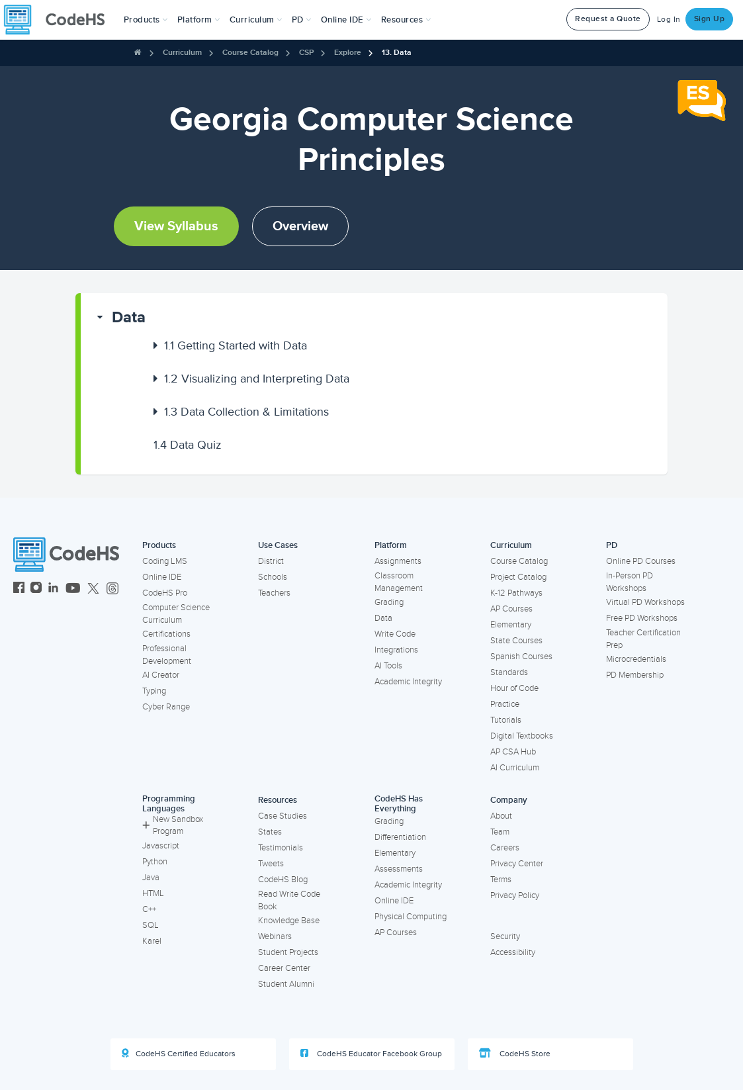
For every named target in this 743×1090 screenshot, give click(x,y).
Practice (504, 704)
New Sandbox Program (172, 825)
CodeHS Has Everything (398, 803)
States (270, 832)
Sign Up (709, 19)
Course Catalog (250, 53)
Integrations (396, 650)
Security (505, 936)
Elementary (510, 624)
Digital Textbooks (521, 736)
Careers (504, 847)
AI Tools (388, 665)
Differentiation (400, 837)
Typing (154, 691)
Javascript (160, 845)
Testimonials (280, 847)
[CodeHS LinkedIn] (53, 589)
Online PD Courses (641, 561)
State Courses (516, 640)
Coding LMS (164, 561)
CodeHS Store (514, 1053)
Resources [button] (406, 20)
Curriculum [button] (256, 20)
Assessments (398, 869)
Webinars (275, 936)
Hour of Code (514, 688)
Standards (509, 672)
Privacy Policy (514, 895)
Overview (300, 226)
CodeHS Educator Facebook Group (371, 1053)
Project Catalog (518, 577)
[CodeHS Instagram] (36, 589)
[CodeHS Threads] (112, 589)
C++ (149, 909)
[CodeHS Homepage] (59, 20)
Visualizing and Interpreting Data (256, 378)
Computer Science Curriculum (176, 613)
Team (499, 832)
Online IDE (161, 577)
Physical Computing (410, 916)
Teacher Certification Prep (643, 639)
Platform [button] (198, 20)
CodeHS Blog (283, 879)
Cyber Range (166, 707)
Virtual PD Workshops (645, 602)
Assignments (397, 561)
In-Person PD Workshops (629, 582)
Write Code (394, 634)
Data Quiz (187, 444)
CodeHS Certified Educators (179, 1053)
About (501, 816)
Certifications (166, 634)
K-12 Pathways (516, 593)
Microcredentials (636, 659)
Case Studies (282, 816)
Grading (389, 602)
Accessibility (512, 952)
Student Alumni (286, 984)
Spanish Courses (521, 656)
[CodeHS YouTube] (73, 589)
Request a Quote (608, 19)
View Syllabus (176, 226)
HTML (153, 893)
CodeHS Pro (164, 593)
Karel (151, 941)
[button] (146, 20)
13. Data (397, 53)
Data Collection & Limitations (246, 411)
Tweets (271, 863)
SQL (150, 925)
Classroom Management (398, 582)
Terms (500, 879)
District (271, 561)
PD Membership (635, 675)
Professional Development (166, 654)
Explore (347, 53)
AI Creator (160, 675)
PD (611, 545)
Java (150, 877)
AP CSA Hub (513, 752)
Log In (669, 19)
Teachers (274, 593)
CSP (306, 53)
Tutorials (505, 720)
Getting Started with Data (235, 345)
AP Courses (511, 609)
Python (154, 861)
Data (129, 317)
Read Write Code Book (289, 900)
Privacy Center (516, 863)
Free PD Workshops (641, 618)
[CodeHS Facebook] (18, 589)
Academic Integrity (408, 681)
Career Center (284, 968)
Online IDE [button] (346, 20)
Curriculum (182, 53)
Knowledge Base (289, 920)
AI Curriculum (514, 767)
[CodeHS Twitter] (93, 589)
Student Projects (288, 952)
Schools (272, 577)
